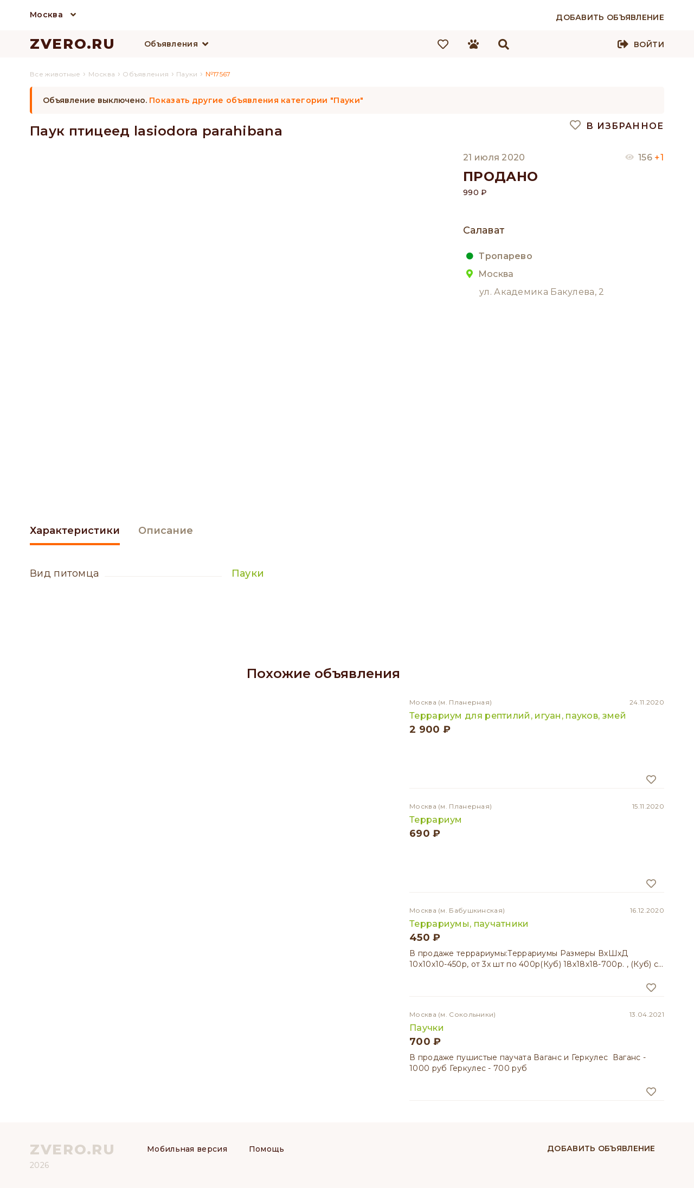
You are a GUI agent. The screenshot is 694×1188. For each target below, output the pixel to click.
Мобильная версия (187, 1149)
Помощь (267, 1149)
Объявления (171, 44)
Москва (46, 15)
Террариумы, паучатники (469, 924)
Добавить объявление (601, 1148)
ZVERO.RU (72, 44)
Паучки (426, 1028)
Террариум (435, 820)
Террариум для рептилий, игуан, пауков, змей (517, 716)
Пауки (248, 573)
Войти (649, 44)
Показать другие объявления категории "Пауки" (256, 100)
